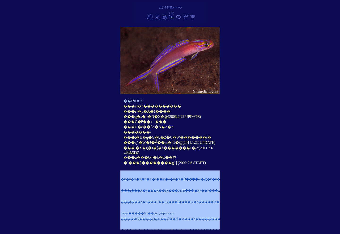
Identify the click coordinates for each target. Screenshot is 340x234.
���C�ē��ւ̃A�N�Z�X (148, 127)
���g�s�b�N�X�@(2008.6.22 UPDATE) (162, 117)
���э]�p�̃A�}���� (146, 111)
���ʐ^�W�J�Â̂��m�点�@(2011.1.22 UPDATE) (169, 142)
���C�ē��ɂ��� (144, 122)
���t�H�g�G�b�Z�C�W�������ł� (167, 137)
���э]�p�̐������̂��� (152, 106)
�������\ (137, 132)
